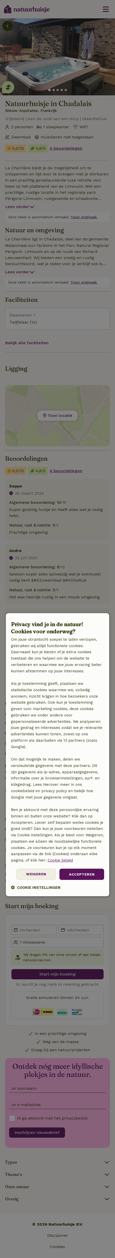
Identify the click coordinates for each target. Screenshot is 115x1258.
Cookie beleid (60, 860)
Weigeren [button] (36, 874)
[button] (35, 887)
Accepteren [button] (81, 874)
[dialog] (57, 754)
